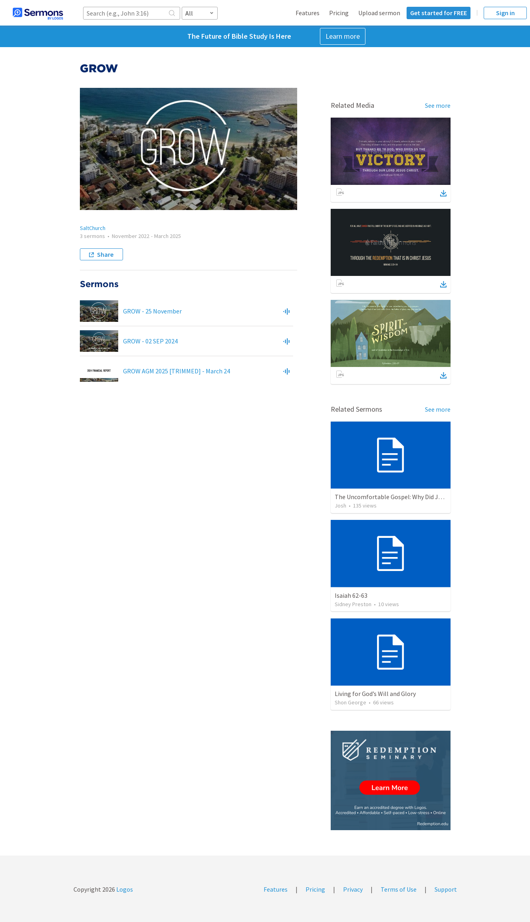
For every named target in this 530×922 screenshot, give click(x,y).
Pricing (339, 13)
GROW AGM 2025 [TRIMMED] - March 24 (176, 371)
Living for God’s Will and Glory (375, 694)
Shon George (350, 702)
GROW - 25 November (152, 311)
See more (438, 105)
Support (446, 889)
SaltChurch (92, 228)
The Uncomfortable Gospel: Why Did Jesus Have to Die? (410, 497)
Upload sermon (379, 13)
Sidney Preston (353, 604)
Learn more (343, 36)
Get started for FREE (438, 13)
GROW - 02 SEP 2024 (150, 341)
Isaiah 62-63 (351, 595)
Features (308, 13)
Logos (124, 889)
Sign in (505, 13)
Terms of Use (399, 889)
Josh (340, 505)
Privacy (353, 889)
